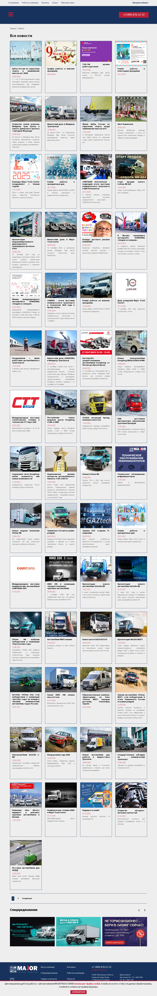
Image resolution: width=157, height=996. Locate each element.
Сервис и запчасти (49, 979)
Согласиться (78, 992)
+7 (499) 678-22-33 (101, 967)
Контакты (71, 967)
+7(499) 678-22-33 (133, 15)
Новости (21, 29)
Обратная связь (67, 3)
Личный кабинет (141, 3)
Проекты (45, 3)
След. (145, 910)
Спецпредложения (24, 910)
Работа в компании (30, 3)
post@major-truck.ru (99, 970)
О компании (13, 3)
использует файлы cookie (87, 984)
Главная (13, 29)
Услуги (55, 3)
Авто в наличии (47, 967)
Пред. (139, 910)
